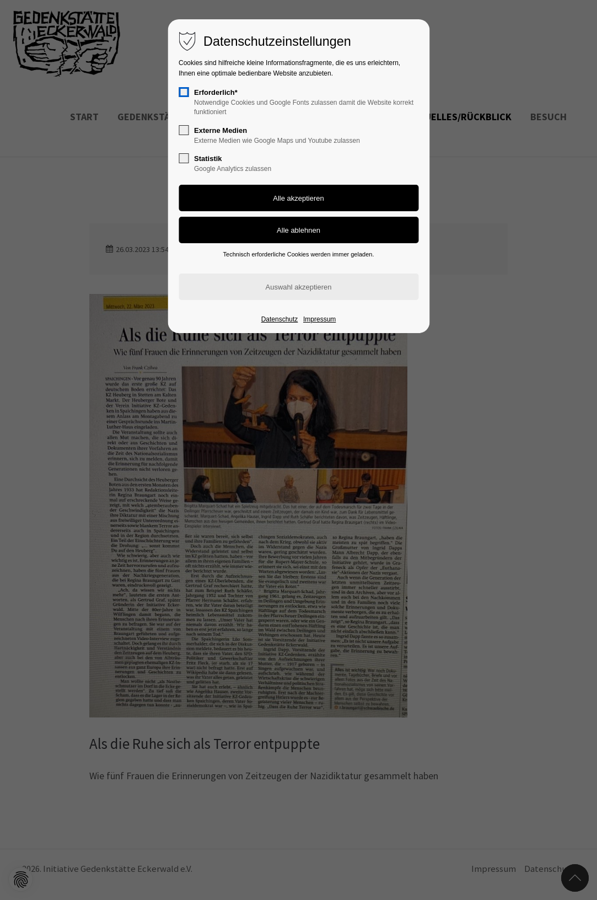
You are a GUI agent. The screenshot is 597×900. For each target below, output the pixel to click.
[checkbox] (184, 92)
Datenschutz (279, 319)
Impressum (319, 319)
